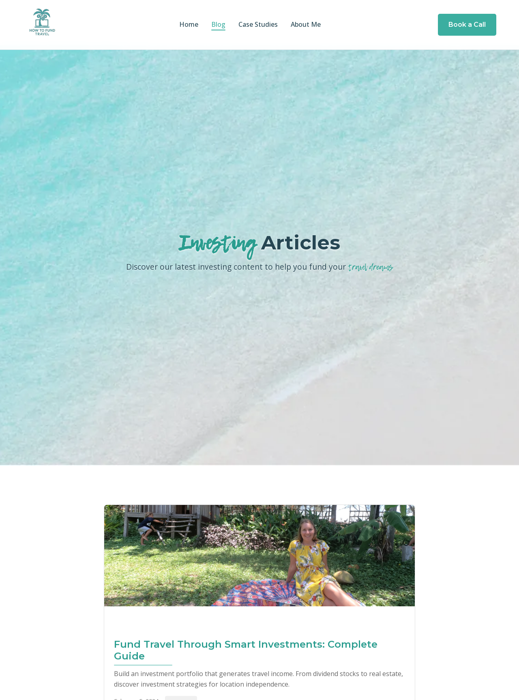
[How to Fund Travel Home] (42, 24)
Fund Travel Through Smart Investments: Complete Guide (245, 650)
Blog (218, 24)
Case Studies (258, 24)
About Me (306, 24)
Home (188, 24)
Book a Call (467, 24)
